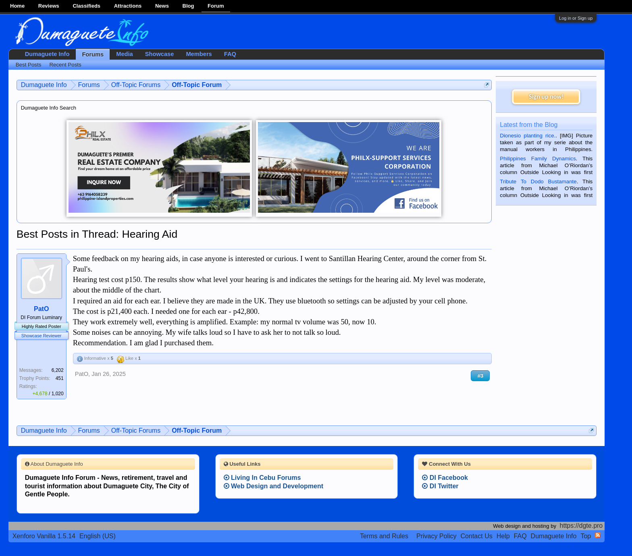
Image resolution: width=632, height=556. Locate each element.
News (162, 6)
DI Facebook (445, 477)
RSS (598, 535)
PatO (41, 308)
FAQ (230, 54)
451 (60, 378)
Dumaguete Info (47, 54)
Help (503, 536)
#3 (480, 376)
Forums (93, 54)
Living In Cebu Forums (262, 477)
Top (585, 536)
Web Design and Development (274, 486)
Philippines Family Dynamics (538, 159)
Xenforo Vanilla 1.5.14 (43, 536)
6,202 (58, 370)
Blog (188, 6)
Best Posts (29, 65)
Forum (216, 6)
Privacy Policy (436, 536)
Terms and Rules (384, 536)
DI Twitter (440, 486)
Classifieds (86, 6)
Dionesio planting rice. (527, 136)
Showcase (159, 54)
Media (124, 54)
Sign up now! (546, 96)
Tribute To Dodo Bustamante (538, 181)
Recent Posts (65, 65)
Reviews (48, 6)
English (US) (97, 536)
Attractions (128, 6)
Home (17, 6)
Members (199, 54)
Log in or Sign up (575, 18)
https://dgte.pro (581, 525)
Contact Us (477, 536)
